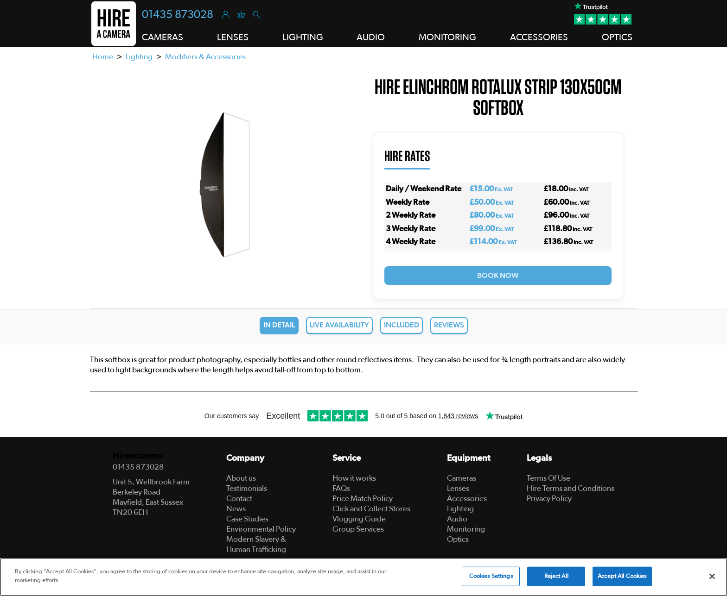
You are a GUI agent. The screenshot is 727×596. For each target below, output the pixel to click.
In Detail (279, 325)
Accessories (467, 498)
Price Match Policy (362, 498)
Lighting (139, 57)
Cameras (461, 478)
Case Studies (247, 519)
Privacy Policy (549, 498)
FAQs (341, 488)
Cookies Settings (491, 576)
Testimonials (246, 488)
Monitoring (466, 529)
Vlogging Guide (359, 519)
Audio (457, 519)
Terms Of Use (548, 478)
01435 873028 (177, 14)
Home (102, 57)
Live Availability (339, 325)
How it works (354, 478)
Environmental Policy (261, 529)
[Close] (712, 576)
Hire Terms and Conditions (570, 488)
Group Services (358, 529)
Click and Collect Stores (371, 509)
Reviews (449, 325)
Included (401, 325)
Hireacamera (138, 456)
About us (241, 478)
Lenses (458, 488)
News (236, 509)
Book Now (498, 275)
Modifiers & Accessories (205, 57)
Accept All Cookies (622, 576)
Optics (458, 539)
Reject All (556, 576)
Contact (239, 498)
